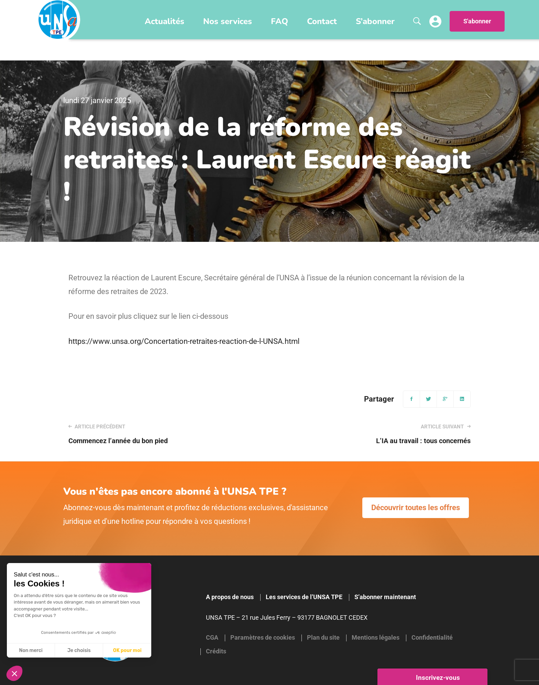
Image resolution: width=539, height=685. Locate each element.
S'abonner (477, 21)
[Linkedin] (462, 399)
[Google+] (445, 399)
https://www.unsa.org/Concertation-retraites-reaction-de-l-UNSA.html (183, 341)
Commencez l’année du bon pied (160, 434)
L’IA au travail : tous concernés (378, 434)
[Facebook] (411, 399)
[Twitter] (428, 399)
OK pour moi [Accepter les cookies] (127, 650)
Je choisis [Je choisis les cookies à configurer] (79, 650)
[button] (14, 673)
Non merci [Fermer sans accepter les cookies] (30, 650)
